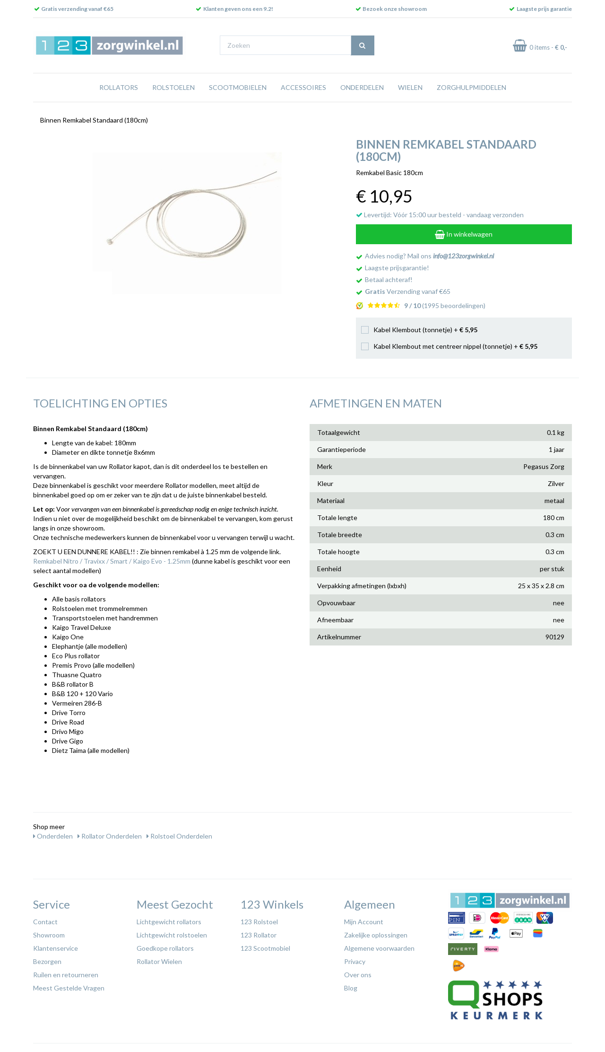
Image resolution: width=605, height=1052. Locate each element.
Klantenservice (55, 948)
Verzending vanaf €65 (407, 291)
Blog (350, 988)
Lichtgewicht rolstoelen (172, 935)
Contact (45, 922)
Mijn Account (363, 922)
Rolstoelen (173, 87)
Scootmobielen (238, 87)
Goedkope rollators (165, 948)
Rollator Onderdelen (110, 836)
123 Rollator (259, 935)
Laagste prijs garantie (544, 8)
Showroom (49, 935)
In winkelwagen (464, 234)
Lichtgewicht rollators (169, 922)
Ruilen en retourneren (65, 975)
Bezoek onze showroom (395, 8)
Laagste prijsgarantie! (397, 268)
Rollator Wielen (159, 961)
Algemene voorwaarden (379, 948)
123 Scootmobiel (265, 948)
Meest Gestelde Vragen (68, 988)
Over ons (358, 975)
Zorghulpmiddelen (471, 87)
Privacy (354, 961)
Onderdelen (362, 87)
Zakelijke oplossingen (375, 935)
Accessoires (303, 87)
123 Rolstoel (259, 922)
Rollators (118, 87)
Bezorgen (47, 961)
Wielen (410, 87)
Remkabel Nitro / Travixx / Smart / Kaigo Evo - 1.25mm (111, 561)
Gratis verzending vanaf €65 (77, 8)
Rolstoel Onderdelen (179, 836)
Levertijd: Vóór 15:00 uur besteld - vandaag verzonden (440, 215)
